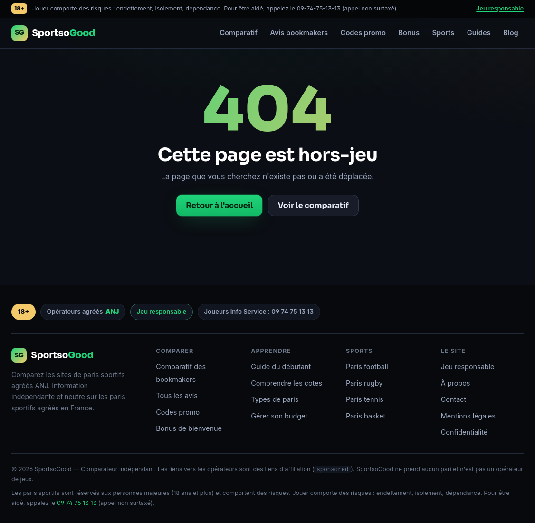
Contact (453, 399)
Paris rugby (364, 383)
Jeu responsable (500, 8)
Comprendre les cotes (286, 383)
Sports (443, 33)
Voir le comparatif (313, 205)
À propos (455, 383)
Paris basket (365, 416)
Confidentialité (464, 432)
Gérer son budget (279, 416)
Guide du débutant (281, 366)
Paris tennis (364, 399)
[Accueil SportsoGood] (53, 33)
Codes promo (363, 33)
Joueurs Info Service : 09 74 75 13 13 (259, 311)
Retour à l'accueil (219, 205)
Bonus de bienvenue (189, 428)
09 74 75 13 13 (76, 502)
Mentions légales (468, 416)
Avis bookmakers (299, 33)
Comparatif (239, 33)
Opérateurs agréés (83, 311)
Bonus (409, 33)
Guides (479, 33)
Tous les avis (177, 395)
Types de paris (274, 399)
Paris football (367, 366)
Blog (510, 33)
